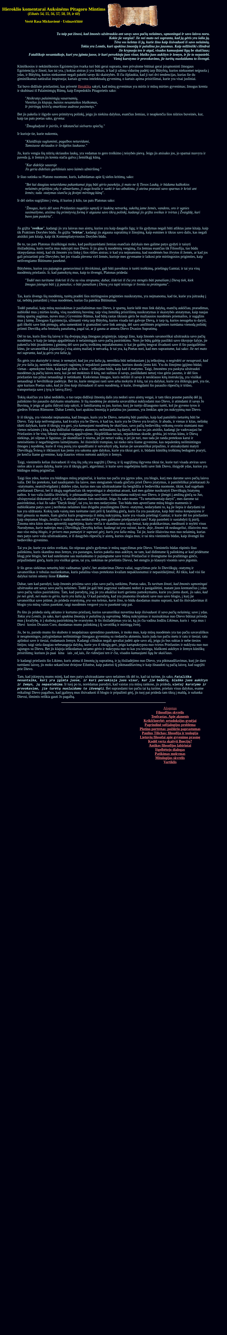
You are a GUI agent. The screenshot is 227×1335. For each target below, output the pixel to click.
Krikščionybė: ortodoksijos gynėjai (170, 722)
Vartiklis (170, 763)
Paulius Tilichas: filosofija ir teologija (170, 734)
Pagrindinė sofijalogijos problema (170, 726)
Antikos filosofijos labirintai (170, 747)
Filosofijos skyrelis (170, 714)
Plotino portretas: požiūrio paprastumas (170, 730)
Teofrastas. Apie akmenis (170, 718)
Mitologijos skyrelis (170, 759)
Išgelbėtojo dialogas (170, 751)
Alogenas (170, 710)
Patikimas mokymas (170, 755)
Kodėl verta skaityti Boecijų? (170, 743)
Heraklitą (84, 86)
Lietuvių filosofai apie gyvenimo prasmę (170, 739)
